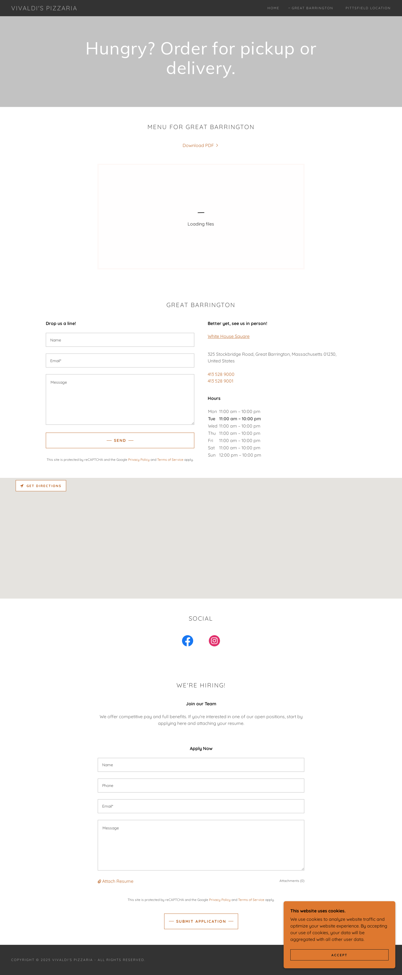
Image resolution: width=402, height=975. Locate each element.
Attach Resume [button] (117, 881)
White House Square (229, 336)
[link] (44, 8)
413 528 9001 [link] (220, 381)
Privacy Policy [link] (139, 459)
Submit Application (201, 921)
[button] (100, 881)
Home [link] (273, 8)
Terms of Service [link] (170, 459)
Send (120, 440)
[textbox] (120, 340)
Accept (339, 955)
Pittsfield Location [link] (368, 8)
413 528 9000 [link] (221, 374)
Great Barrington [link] (312, 8)
